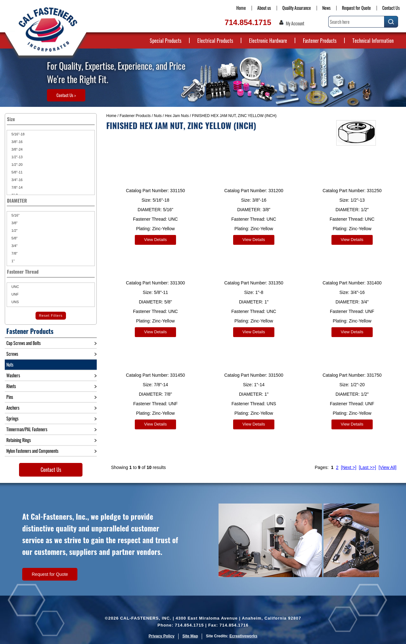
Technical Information (373, 40)
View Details (155, 239)
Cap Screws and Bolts (23, 343)
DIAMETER (51, 200)
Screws (12, 353)
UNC (14, 287)
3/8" (13, 223)
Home (241, 7)
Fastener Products (320, 40)
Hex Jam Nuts (177, 116)
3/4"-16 (16, 180)
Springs (12, 418)
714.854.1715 (248, 22)
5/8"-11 (16, 172)
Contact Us (391, 7)
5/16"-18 (17, 134)
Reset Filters (51, 315)
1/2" (13, 230)
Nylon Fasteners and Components (32, 450)
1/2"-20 (16, 164)
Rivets (11, 386)
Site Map (190, 636)
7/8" (13, 253)
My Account (295, 23)
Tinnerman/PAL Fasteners (26, 429)
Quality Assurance (296, 7)
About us (264, 7)
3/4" (13, 246)
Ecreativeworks (243, 636)
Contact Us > (66, 95)
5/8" (13, 238)
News (326, 7)
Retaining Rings (18, 440)
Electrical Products (215, 40)
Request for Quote (356, 7)
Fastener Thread (51, 271)
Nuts (158, 116)
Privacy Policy (161, 636)
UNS (14, 302)
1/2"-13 (16, 157)
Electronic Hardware (268, 40)
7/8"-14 (16, 187)
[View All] (387, 462)
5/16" (14, 215)
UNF (14, 294)
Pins (9, 397)
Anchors (12, 407)
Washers (13, 375)
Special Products (165, 40)
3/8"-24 (16, 149)
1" (12, 261)
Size (51, 118)
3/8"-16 (16, 142)
